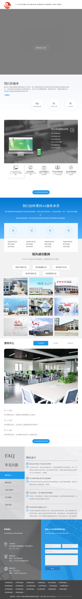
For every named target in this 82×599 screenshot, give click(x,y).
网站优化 (8, 482)
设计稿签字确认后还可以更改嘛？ (41, 478)
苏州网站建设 (19, 582)
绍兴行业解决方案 (31, 4)
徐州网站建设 (42, 586)
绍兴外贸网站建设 (55, 145)
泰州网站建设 (63, 582)
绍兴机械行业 (41, 267)
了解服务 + (7, 95)
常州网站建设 (9, 582)
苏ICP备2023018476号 (47, 596)
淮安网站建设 (19, 586)
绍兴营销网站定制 (55, 136)
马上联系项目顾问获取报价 (41, 192)
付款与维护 (9, 490)
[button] (46, 156)
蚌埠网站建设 (9, 592)
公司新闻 (41, 343)
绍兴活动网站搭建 (55, 139)
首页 (16, 4)
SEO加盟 (8, 497)
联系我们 (59, 4)
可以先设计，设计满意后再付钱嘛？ (41, 493)
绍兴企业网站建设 (55, 133)
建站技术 (70, 343)
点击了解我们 (41, 48)
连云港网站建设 (31, 586)
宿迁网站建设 (53, 586)
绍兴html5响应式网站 (56, 142)
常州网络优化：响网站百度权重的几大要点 (19, 415)
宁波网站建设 (63, 589)
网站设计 (8, 475)
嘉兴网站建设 (41, 589)
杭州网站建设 (9, 589)
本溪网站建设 (52, 589)
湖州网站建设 (19, 592)
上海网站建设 (41, 582)
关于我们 (54, 4)
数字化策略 (11, 244)
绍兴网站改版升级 (55, 147)
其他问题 (8, 505)
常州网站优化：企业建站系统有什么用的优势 (20, 434)
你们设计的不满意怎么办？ (38, 507)
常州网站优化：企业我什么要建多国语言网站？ (21, 425)
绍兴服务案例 (47, 4)
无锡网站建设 (30, 582)
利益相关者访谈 (12, 241)
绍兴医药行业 (51, 274)
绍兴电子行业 (61, 267)
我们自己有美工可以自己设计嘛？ (41, 464)
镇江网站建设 (52, 582)
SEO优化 (55, 343)
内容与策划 (11, 246)
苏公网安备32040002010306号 (63, 596)
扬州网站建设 (9, 586)
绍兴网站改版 (40, 4)
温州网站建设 (30, 589)
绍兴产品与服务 (22, 4)
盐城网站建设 (64, 586)
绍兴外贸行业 (31, 274)
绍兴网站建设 (19, 589)
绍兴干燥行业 (20, 267)
